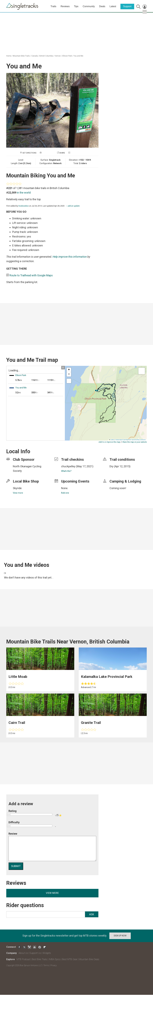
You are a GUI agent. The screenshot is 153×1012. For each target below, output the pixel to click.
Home (8, 56)
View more (18, 493)
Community (89, 6)
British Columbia (46, 56)
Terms (46, 965)
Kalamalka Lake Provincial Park (106, 677)
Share (62, 153)
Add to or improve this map (109, 442)
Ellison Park (67, 56)
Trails (53, 6)
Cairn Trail (17, 723)
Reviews (65, 6)
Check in (74, 153)
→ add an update (72, 206)
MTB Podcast (23, 959)
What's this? (66, 471)
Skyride (17, 488)
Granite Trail (91, 723)
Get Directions (29, 153)
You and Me (78, 56)
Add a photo (48, 153)
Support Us (35, 953)
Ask (91, 914)
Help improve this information (70, 256)
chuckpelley (68, 466)
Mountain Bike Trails (21, 56)
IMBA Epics (55, 959)
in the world (24, 192)
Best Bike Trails (39, 959)
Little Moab (18, 677)
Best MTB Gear (69, 959)
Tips (76, 6)
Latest (113, 6)
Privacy (53, 965)
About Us (23, 953)
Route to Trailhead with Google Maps (31, 275)
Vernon (58, 56)
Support (127, 6)
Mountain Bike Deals (89, 959)
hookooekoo (24, 206)
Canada (34, 56)
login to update (117, 471)
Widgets (47, 953)
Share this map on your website (134, 442)
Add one (65, 493)
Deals (102, 6)
